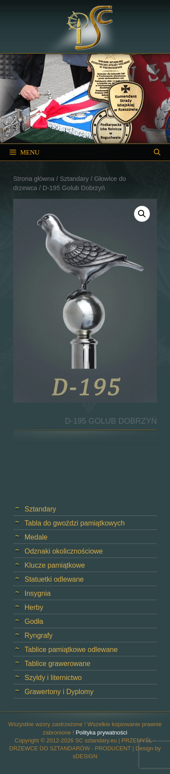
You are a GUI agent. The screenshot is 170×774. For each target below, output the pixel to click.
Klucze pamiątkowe (55, 565)
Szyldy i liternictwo (53, 677)
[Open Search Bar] (157, 152)
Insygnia (38, 593)
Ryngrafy (39, 635)
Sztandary (74, 178)
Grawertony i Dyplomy (59, 691)
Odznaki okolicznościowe (64, 551)
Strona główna (33, 178)
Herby (34, 607)
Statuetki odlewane (54, 579)
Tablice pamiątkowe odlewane (71, 649)
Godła (34, 621)
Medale (36, 537)
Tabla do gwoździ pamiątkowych (75, 523)
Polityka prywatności (102, 732)
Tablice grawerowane (57, 663)
